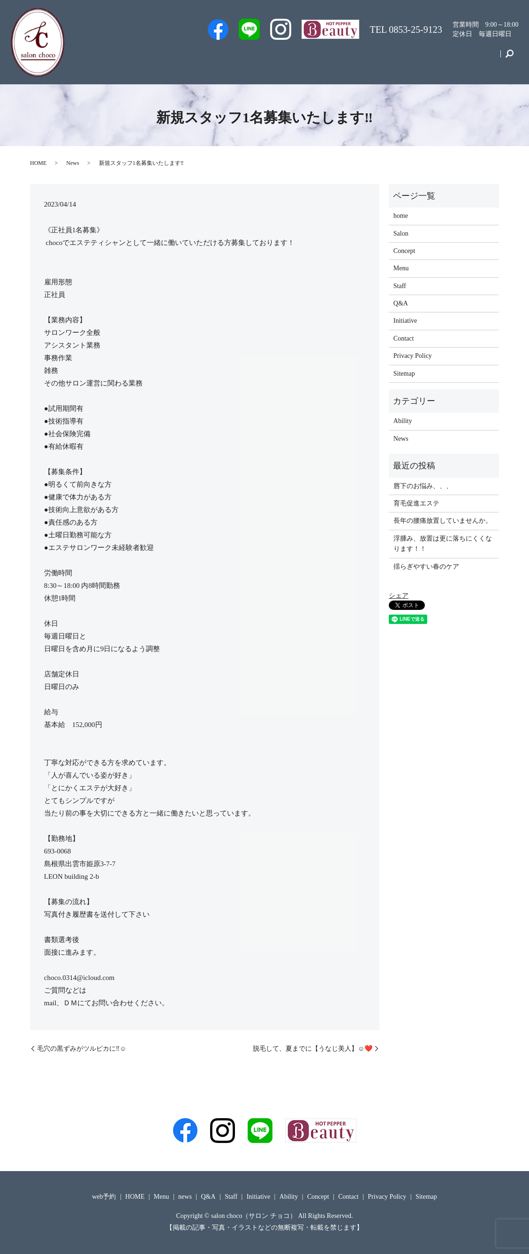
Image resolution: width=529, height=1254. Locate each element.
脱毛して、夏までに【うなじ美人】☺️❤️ (312, 1048)
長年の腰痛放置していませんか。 (442, 520)
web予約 (227, 57)
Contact (480, 57)
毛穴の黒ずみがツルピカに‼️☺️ (81, 1048)
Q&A (328, 57)
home (400, 215)
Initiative (400, 57)
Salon (295, 57)
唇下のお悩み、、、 (423, 486)
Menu (362, 57)
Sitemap (404, 373)
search (509, 58)
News (72, 163)
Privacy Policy (412, 355)
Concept (441, 57)
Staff (263, 57)
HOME (38, 163)
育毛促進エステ (416, 503)
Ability (402, 420)
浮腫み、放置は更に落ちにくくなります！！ (442, 543)
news (185, 1196)
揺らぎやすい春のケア (426, 566)
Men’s (188, 57)
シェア (398, 595)
